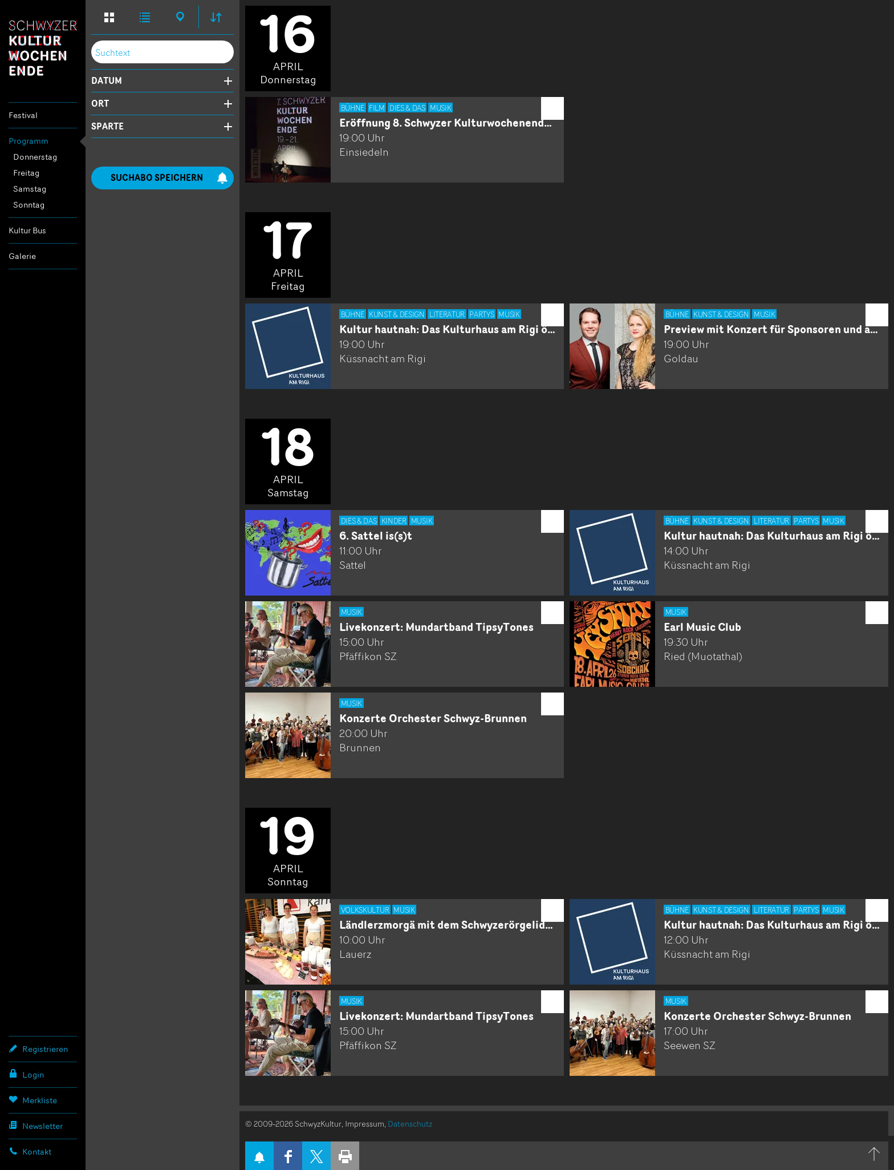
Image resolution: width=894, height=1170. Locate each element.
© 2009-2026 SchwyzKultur (293, 1123)
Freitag (26, 173)
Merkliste (33, 1100)
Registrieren (38, 1048)
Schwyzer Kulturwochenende (43, 47)
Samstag (29, 189)
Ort (100, 104)
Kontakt (30, 1151)
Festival (23, 115)
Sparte (107, 126)
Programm (28, 141)
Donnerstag (35, 157)
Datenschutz (410, 1123)
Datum (106, 81)
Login (26, 1074)
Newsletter (36, 1125)
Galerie (22, 256)
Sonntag (28, 204)
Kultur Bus (27, 230)
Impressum (364, 1123)
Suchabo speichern (169, 177)
